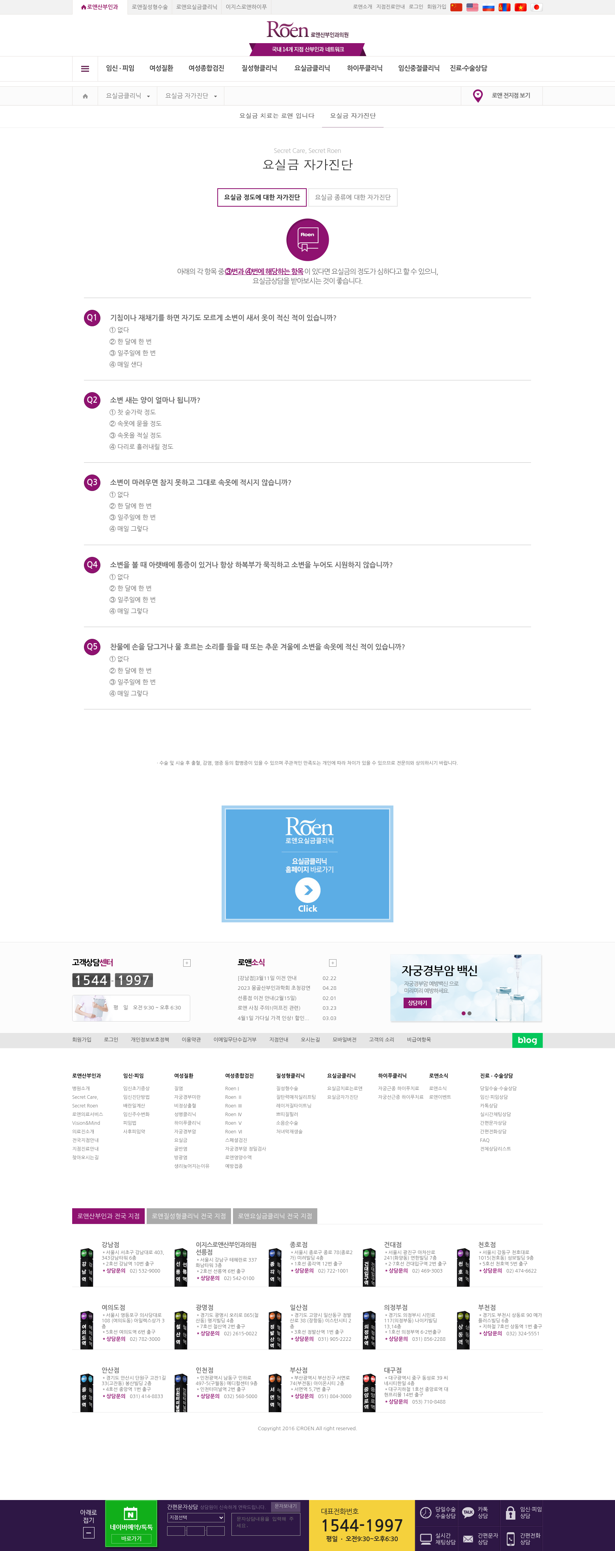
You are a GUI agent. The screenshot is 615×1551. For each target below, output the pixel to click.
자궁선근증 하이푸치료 (401, 1097)
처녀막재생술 (289, 1131)
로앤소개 (362, 6)
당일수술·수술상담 (498, 1088)
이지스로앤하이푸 (246, 7)
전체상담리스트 (495, 1149)
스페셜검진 (236, 1140)
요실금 (180, 1140)
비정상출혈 (185, 1106)
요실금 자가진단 (191, 96)
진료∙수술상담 (468, 68)
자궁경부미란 (187, 1097)
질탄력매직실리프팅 (296, 1097)
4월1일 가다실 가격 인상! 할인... (273, 1018)
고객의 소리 (382, 1039)
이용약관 (191, 1039)
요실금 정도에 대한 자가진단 (262, 197)
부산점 (299, 1370)
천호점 (487, 1245)
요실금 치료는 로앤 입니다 (277, 115)
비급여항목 (419, 1039)
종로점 (299, 1245)
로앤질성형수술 (150, 7)
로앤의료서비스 (87, 1114)
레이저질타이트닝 (293, 1106)
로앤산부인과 (102, 7)
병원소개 (81, 1088)
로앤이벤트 (440, 1097)
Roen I (232, 1088)
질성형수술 (287, 1088)
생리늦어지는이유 (191, 1166)
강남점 (110, 1245)
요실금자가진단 (342, 1097)
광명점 (204, 1308)
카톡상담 (489, 1106)
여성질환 (161, 68)
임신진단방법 (136, 1097)
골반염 (180, 1149)
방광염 (180, 1157)
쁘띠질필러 (287, 1114)
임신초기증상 (136, 1088)
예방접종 (234, 1166)
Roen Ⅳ (233, 1114)
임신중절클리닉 (419, 68)
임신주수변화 (136, 1114)
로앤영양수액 (238, 1157)
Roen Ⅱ (233, 1097)
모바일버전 (345, 1039)
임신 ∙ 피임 (120, 68)
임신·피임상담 (494, 1097)
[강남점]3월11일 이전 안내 (267, 978)
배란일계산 (134, 1106)
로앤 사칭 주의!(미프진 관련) (269, 1008)
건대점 (393, 1245)
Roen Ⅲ (233, 1106)
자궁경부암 (185, 1131)
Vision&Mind (86, 1123)
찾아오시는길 (85, 1157)
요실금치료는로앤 (344, 1088)
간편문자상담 (493, 1123)
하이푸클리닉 (365, 68)
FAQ (484, 1140)
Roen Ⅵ (233, 1131)
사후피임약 (134, 1131)
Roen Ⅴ (233, 1123)
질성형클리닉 (259, 68)
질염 (178, 1088)
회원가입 (436, 6)
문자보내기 (286, 1506)
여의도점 (113, 1308)
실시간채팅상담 (495, 1114)
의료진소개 (83, 1131)
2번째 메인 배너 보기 (470, 1013)
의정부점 (396, 1308)
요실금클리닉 (312, 68)
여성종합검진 (206, 68)
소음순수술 (287, 1123)
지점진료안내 (390, 6)
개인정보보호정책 (150, 1039)
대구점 (393, 1370)
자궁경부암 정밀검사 (245, 1149)
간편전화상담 (493, 1131)
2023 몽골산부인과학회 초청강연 (274, 988)
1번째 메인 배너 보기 (464, 1013)
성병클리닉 (185, 1114)
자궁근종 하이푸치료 (398, 1088)
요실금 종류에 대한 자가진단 (353, 197)
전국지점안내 (85, 1140)
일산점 (299, 1308)
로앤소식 (438, 1088)
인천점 (204, 1370)
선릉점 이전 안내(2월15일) (267, 998)
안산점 (110, 1370)
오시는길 (310, 1039)
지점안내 (278, 1039)
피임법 (129, 1123)
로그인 (416, 6)
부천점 (487, 1308)
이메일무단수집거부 (235, 1039)
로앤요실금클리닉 (196, 7)
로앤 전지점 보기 (511, 95)
